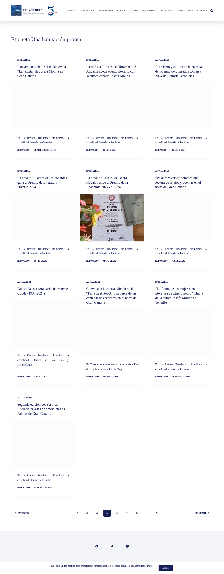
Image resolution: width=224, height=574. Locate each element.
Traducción (166, 10)
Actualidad (106, 10)
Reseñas (202, 10)
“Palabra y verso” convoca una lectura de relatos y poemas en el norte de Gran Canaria (178, 182)
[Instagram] (127, 546)
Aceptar (165, 567)
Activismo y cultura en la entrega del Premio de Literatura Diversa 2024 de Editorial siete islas (178, 71)
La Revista (86, 10)
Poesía (121, 10)
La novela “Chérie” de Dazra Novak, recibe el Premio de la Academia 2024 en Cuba (107, 182)
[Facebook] (96, 546)
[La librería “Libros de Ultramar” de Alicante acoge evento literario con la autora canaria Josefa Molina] (112, 106)
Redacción (23, 150)
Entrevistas (185, 10)
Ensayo (133, 10)
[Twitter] (112, 546)
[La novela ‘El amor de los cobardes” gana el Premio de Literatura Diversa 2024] (43, 217)
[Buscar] (211, 10)
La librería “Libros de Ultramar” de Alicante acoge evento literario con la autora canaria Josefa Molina (111, 71)
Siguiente (202, 513)
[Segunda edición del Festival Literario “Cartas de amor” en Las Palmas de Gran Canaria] (43, 444)
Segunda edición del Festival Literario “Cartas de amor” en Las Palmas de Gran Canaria (41, 408)
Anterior (22, 513)
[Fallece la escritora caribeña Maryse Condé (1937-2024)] (43, 324)
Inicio (71, 10)
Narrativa (148, 10)
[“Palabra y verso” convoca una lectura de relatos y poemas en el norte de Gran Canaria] (181, 217)
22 (157, 513)
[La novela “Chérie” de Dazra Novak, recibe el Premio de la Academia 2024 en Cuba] (112, 217)
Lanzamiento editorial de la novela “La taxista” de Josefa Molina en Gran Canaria (41, 71)
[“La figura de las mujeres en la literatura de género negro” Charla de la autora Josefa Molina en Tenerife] (181, 333)
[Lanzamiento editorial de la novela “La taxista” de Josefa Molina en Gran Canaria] (43, 106)
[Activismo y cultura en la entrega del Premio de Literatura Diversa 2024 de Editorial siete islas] (181, 106)
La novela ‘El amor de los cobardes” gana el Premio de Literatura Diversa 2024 (42, 182)
